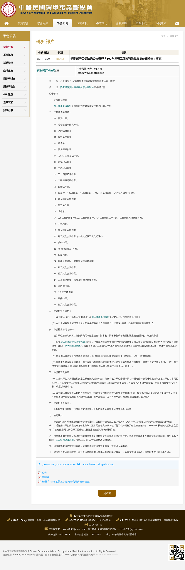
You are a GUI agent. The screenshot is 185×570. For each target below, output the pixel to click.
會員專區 (121, 23)
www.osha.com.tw (73, 345)
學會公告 (62, 23)
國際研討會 (9, 78)
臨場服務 (8, 70)
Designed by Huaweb (106, 554)
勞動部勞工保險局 (46, 70)
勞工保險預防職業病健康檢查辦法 (77, 87)
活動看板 (82, 23)
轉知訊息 (8, 94)
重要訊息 (8, 54)
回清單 (107, 493)
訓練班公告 (9, 86)
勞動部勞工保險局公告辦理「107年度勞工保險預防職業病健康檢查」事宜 (116, 58)
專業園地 (101, 23)
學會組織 (42, 23)
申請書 (45, 477)
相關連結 (160, 23)
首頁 (163, 36)
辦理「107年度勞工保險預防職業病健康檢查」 (67, 481)
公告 (44, 472)
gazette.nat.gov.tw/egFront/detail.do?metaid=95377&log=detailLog (78, 464)
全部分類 (8, 46)
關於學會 (23, 23)
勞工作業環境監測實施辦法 (73, 342)
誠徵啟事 (8, 110)
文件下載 (141, 23)
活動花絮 (8, 102)
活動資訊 (8, 62)
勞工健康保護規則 (62, 106)
